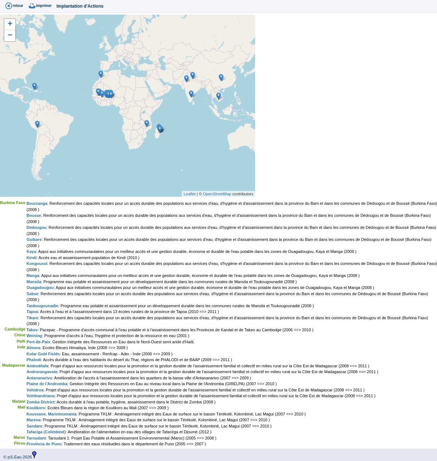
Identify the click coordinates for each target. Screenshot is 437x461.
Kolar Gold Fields (43, 354)
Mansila (34, 282)
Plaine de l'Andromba (47, 384)
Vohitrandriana (41, 396)
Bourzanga (37, 203)
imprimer (44, 6)
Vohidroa (35, 390)
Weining (34, 335)
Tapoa (32, 311)
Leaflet (190, 194)
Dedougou (36, 227)
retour (18, 6)
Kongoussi (37, 263)
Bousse (34, 215)
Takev (32, 330)
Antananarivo (39, 378)
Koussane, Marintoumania (52, 414)
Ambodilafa (37, 366)
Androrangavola (42, 372)
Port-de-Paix (38, 342)
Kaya (31, 251)
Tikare (32, 318)
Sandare (34, 426)
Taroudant (36, 438)
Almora (33, 347)
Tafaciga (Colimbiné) (46, 432)
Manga (33, 275)
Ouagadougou (40, 287)
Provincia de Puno (44, 444)
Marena (34, 420)
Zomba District (41, 402)
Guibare (34, 239)
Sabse (32, 294)
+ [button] (10, 24)
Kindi (32, 257)
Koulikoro (36, 408)
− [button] (10, 35)
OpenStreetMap (217, 194)
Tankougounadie (42, 306)
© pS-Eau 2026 (16, 457)
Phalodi (34, 360)
